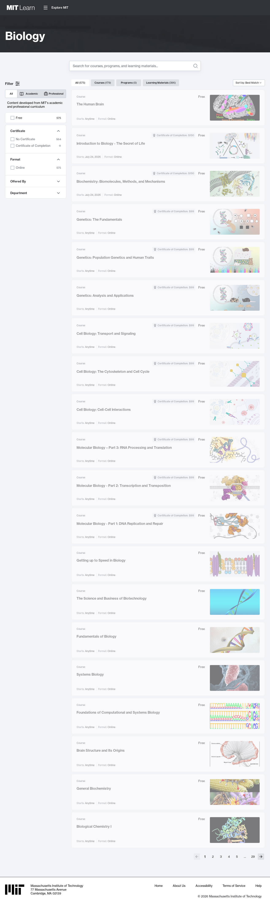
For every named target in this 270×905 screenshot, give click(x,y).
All (11, 93)
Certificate (35, 130)
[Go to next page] (261, 856)
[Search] (195, 66)
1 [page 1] (205, 857)
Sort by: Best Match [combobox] (247, 82)
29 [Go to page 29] (253, 857)
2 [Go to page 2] (213, 857)
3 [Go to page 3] (221, 857)
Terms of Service (234, 886)
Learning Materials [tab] (161, 82)
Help (258, 886)
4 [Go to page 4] (229, 857)
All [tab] (80, 82)
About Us (179, 886)
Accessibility (204, 886)
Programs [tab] (129, 82)
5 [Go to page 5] (237, 857)
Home (159, 886)
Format (35, 159)
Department (35, 193)
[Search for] (131, 66)
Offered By (35, 181)
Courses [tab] (102, 82)
